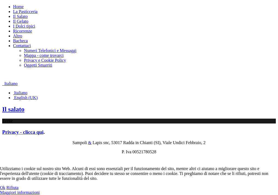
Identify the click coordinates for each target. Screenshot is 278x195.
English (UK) (25, 97)
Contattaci (22, 45)
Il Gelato (20, 21)
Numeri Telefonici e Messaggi (50, 50)
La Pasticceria (25, 11)
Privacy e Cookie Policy (45, 60)
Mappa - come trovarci (44, 55)
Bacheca (20, 40)
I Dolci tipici (24, 26)
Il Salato (20, 16)
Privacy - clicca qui (22, 132)
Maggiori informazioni (20, 192)
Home (18, 6)
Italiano (10, 83)
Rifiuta (12, 187)
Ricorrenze (22, 31)
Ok (2, 187)
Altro (17, 36)
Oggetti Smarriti (38, 65)
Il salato (13, 109)
